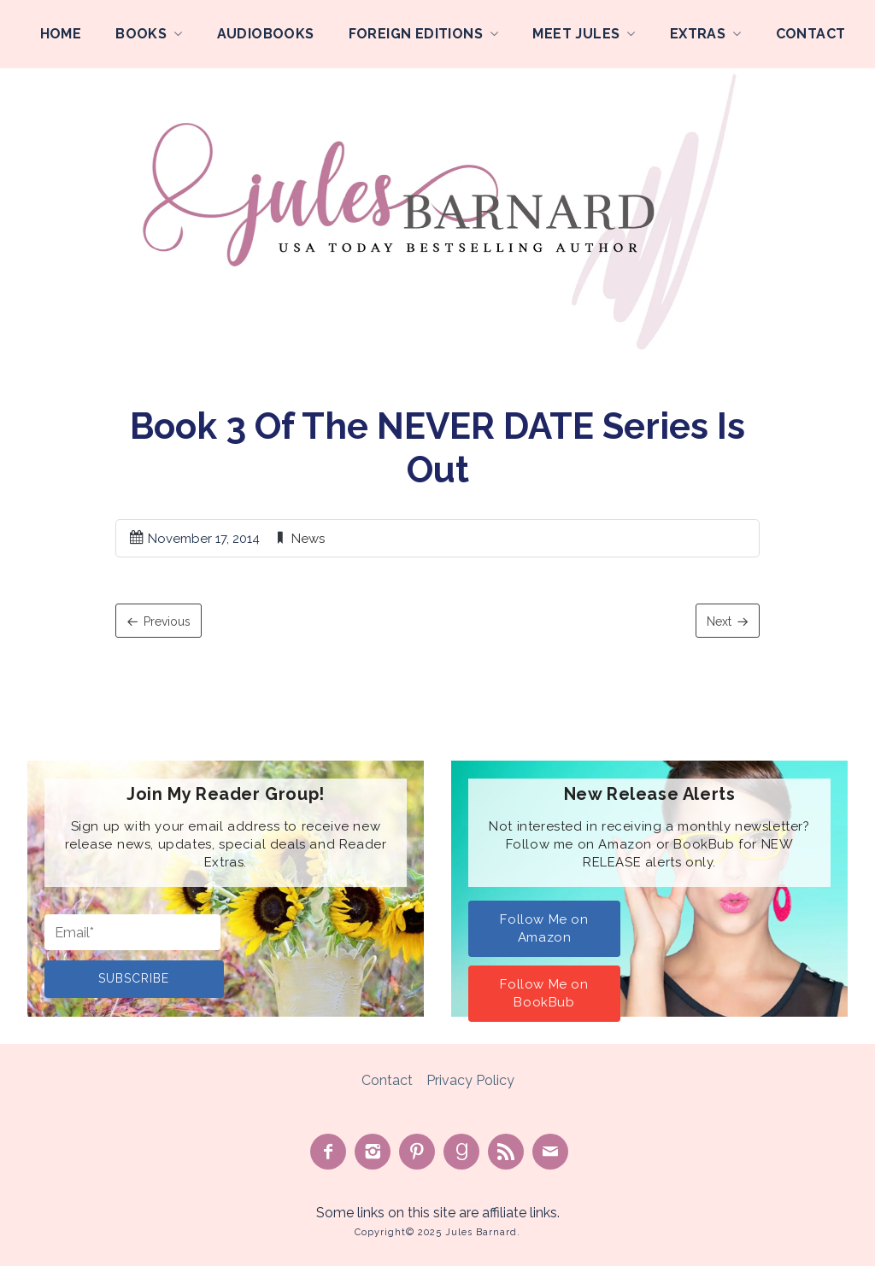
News (308, 538)
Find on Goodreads (461, 1152)
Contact (811, 34)
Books (141, 34)
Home (61, 34)
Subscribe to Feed (506, 1152)
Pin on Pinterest (417, 1152)
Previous (167, 621)
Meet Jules (576, 34)
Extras (697, 34)
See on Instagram (373, 1152)
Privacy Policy (470, 1080)
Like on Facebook (328, 1152)
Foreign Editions (416, 34)
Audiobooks (265, 34)
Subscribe (133, 978)
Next (719, 621)
